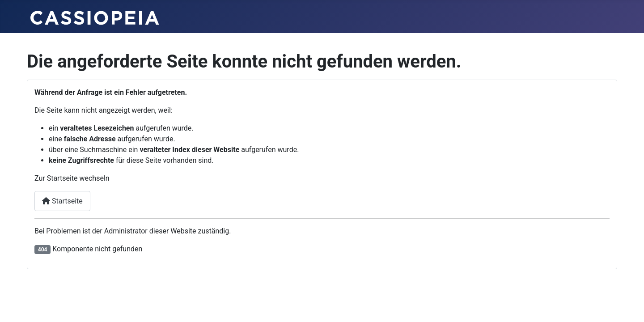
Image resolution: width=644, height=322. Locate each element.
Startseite (62, 201)
